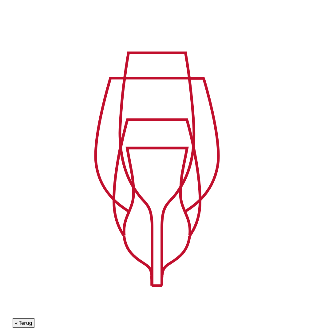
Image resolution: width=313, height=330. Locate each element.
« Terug (23, 323)
